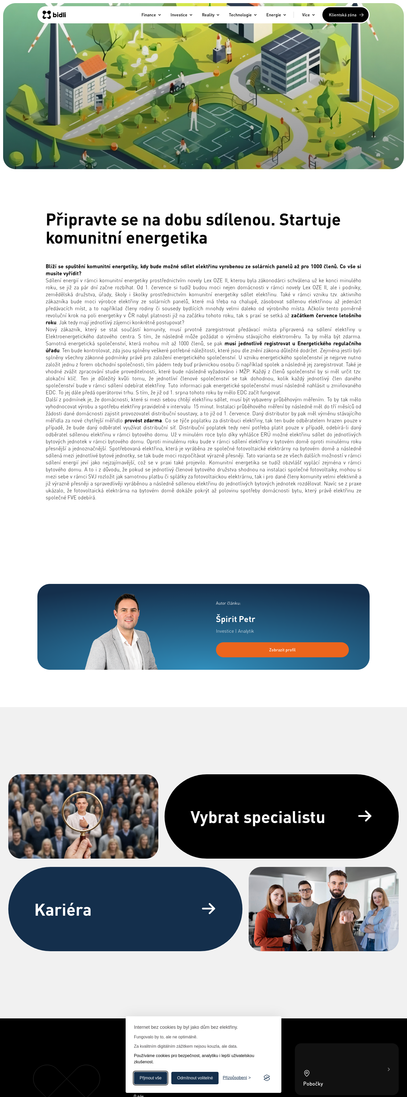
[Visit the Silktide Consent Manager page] (267, 1078)
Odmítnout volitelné (195, 1078)
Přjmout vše (150, 1078)
